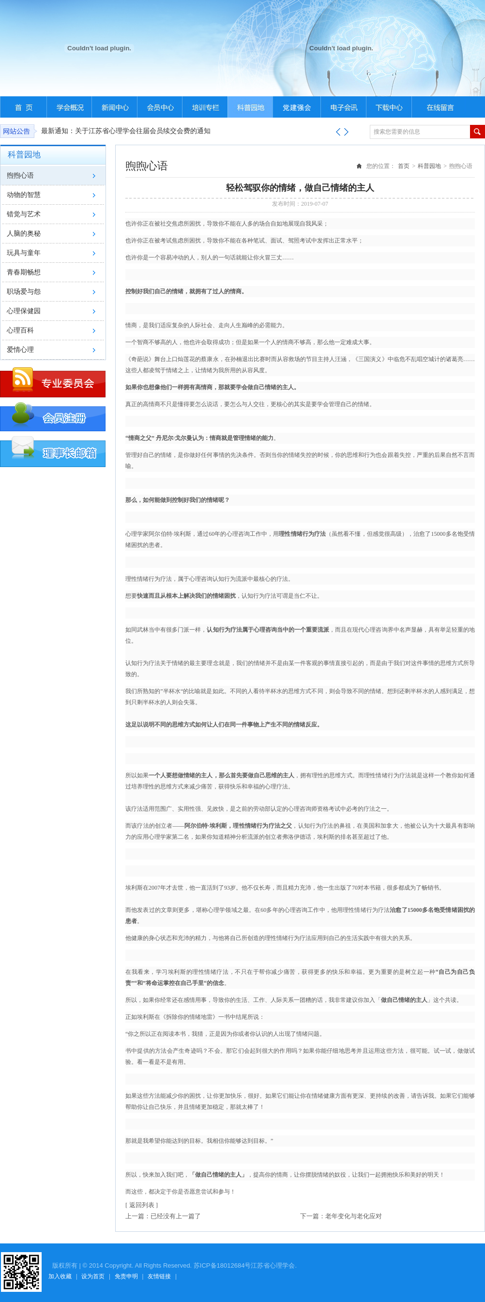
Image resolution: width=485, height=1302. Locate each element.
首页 (403, 166)
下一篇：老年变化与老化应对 (341, 1216)
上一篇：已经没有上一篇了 (163, 1216)
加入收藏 (60, 1276)
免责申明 (126, 1276)
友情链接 (159, 1276)
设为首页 (93, 1276)
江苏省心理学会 (273, 1265)
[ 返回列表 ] (141, 1205)
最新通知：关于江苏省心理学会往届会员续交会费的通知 (126, 131)
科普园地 (429, 166)
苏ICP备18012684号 (222, 1265)
